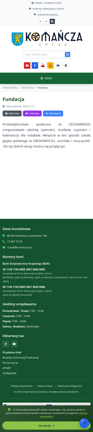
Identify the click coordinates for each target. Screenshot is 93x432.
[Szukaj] (67, 54)
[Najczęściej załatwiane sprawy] (58, 65)
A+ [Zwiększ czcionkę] (41, 21)
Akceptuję (46, 425)
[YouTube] (27, 65)
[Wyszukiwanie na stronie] (46, 54)
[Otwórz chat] (84, 423)
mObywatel (9, 373)
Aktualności (28, 87)
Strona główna (10, 87)
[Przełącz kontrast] (52, 21)
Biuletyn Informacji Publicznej (21, 357)
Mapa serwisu (45, 385)
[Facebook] (35, 65)
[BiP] (42, 65)
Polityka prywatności (22, 385)
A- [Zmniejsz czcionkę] (46, 21)
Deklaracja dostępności (70, 385)
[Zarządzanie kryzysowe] (50, 65)
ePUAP (7, 368)
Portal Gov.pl (10, 363)
